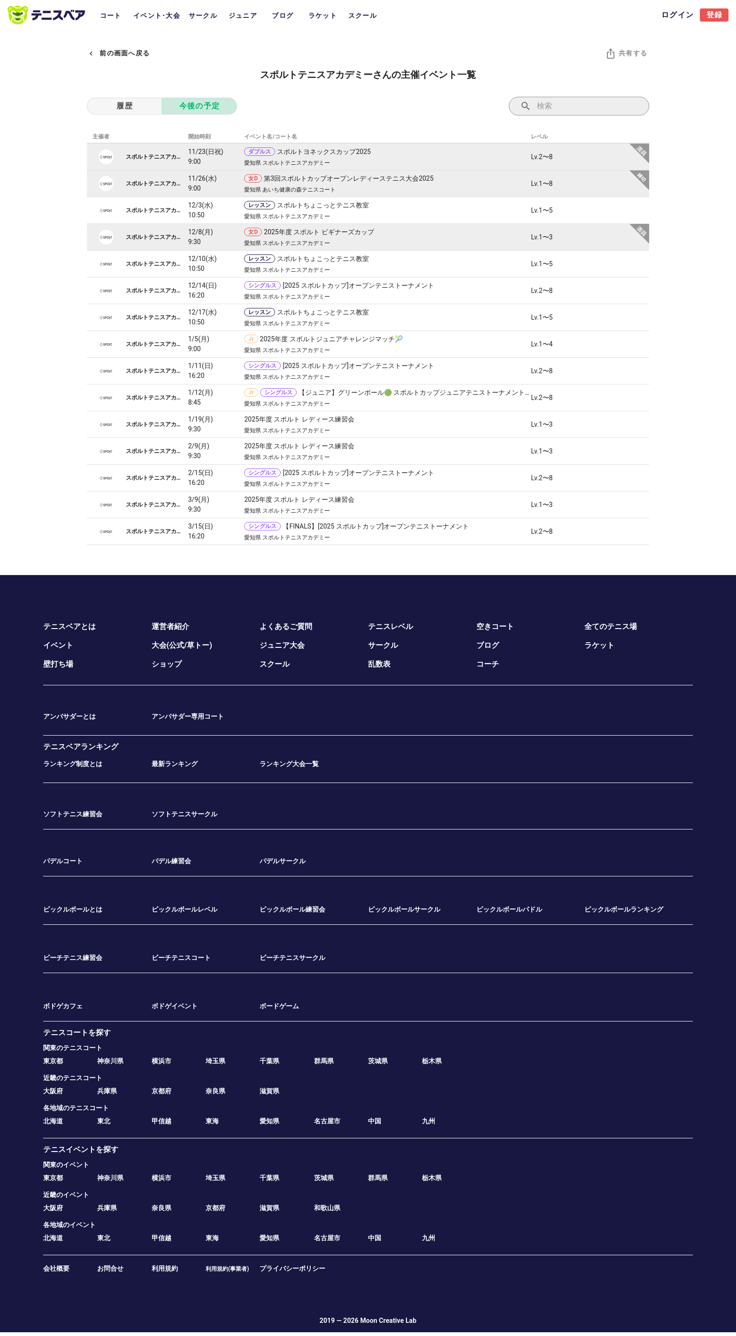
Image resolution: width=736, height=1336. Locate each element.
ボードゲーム (279, 1006)
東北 (103, 1121)
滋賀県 (269, 1091)
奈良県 (215, 1091)
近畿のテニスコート (72, 1078)
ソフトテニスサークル (184, 814)
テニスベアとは (69, 626)
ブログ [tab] (282, 15)
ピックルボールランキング (623, 909)
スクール (275, 664)
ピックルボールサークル (404, 909)
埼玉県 (215, 1061)
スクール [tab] (362, 15)
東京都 (53, 1061)
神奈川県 (110, 1061)
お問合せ (110, 1268)
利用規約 (165, 1268)
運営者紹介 (170, 626)
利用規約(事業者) (227, 1269)
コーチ (487, 664)
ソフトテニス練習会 (72, 814)
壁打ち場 (58, 664)
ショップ (167, 664)
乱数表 (379, 664)
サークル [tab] (203, 15)
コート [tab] (111, 15)
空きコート (495, 626)
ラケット (599, 645)
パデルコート (63, 861)
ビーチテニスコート (181, 957)
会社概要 (56, 1268)
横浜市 (161, 1061)
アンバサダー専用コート (188, 716)
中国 (374, 1121)
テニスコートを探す (77, 1032)
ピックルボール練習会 (292, 909)
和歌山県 (327, 1208)
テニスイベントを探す (80, 1149)
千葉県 (269, 1061)
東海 (212, 1121)
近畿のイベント (66, 1194)
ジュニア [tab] (243, 15)
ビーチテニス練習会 (72, 957)
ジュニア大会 (282, 645)
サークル (383, 645)
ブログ (487, 645)
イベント (58, 645)
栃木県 (432, 1061)
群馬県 (324, 1061)
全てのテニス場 (610, 626)
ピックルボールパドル (509, 909)
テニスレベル (390, 626)
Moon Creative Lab (388, 1320)
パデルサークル (283, 861)
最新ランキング (175, 764)
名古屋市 (327, 1121)
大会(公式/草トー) (182, 645)
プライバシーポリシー (292, 1268)
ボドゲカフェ (63, 1006)
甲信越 (161, 1121)
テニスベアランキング (80, 746)
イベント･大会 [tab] (156, 15)
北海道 (53, 1121)
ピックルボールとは (72, 909)
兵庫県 (107, 1091)
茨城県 (378, 1061)
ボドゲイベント (175, 1006)
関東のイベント (66, 1164)
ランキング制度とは (72, 764)
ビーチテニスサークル (292, 957)
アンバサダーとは (69, 716)
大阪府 (53, 1091)
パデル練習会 (171, 861)
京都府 (161, 1091)
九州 (428, 1121)
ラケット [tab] (322, 15)
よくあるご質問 (286, 626)
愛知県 (269, 1121)
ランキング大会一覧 (289, 764)
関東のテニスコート (72, 1048)
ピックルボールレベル (184, 909)
